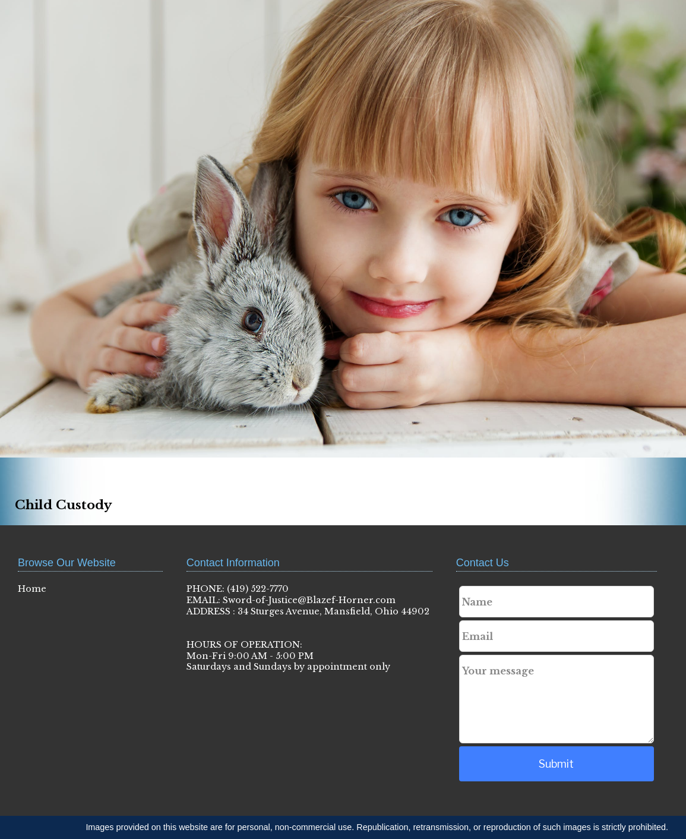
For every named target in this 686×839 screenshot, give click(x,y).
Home (32, 588)
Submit (556, 764)
